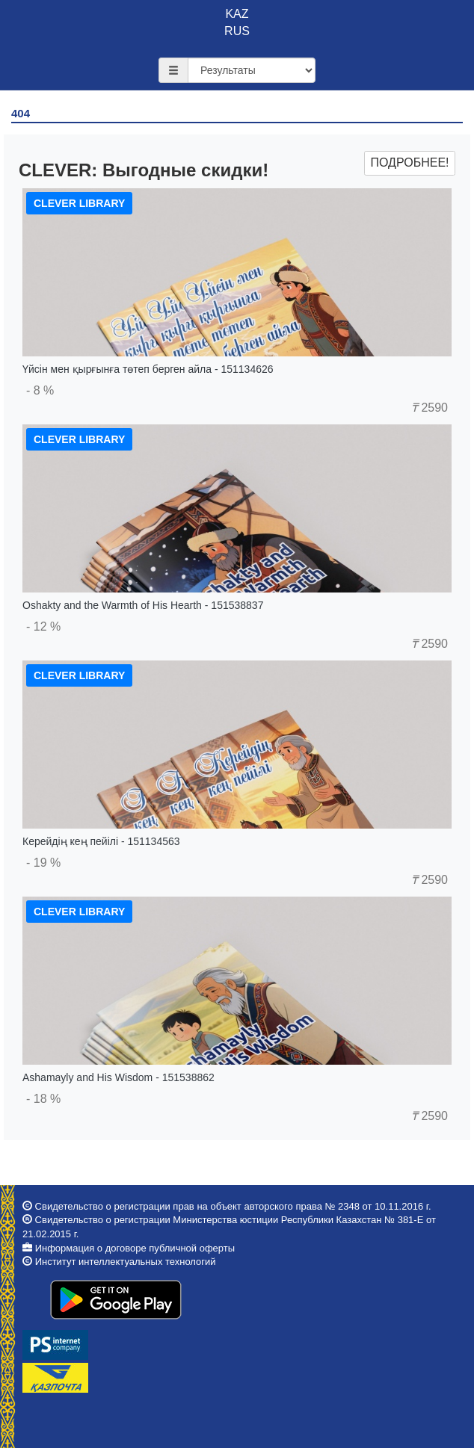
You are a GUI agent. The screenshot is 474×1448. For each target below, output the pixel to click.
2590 (429, 407)
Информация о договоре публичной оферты (135, 1248)
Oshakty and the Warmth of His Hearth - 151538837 (142, 605)
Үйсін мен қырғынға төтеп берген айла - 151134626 (148, 369)
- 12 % (43, 626)
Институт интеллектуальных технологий (125, 1261)
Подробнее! (409, 162)
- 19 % (43, 862)
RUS (237, 31)
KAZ (236, 13)
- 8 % (40, 390)
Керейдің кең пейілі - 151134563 (101, 841)
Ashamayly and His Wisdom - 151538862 (118, 1077)
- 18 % (43, 1098)
